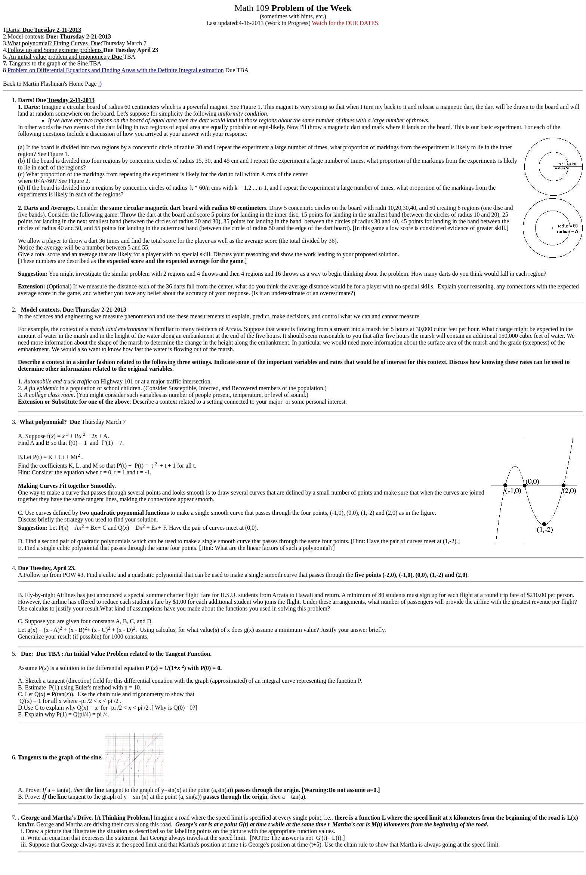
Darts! (13, 30)
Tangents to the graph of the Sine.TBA (55, 63)
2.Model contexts (30, 36)
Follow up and (25, 50)
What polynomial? (29, 43)
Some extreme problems (72, 50)
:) (100, 83)
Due (96, 43)
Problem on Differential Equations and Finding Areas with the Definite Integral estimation (115, 70)
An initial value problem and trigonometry (58, 56)
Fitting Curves (70, 43)
